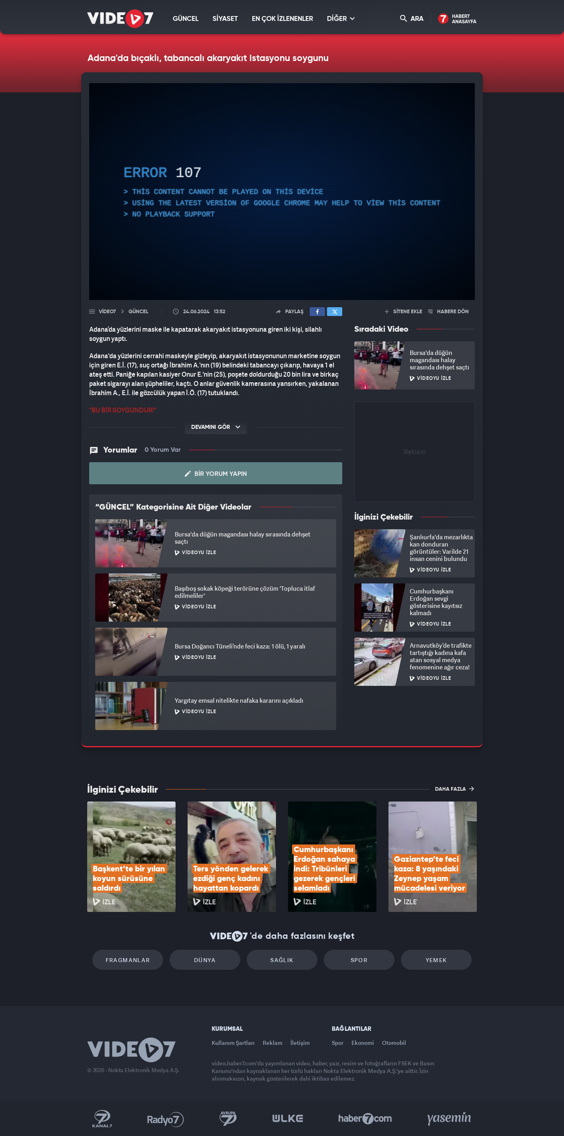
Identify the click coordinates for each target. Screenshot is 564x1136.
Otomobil (394, 1042)
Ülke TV (287, 1119)
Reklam (272, 1042)
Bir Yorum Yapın (216, 474)
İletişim (300, 1042)
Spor (359, 960)
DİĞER (341, 18)
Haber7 (365, 1119)
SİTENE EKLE (403, 311)
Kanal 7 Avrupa (228, 1119)
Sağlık (281, 960)
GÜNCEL (185, 19)
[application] (282, 191)
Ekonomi (362, 1042)
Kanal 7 (102, 1119)
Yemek (436, 960)
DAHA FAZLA (454, 788)
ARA (411, 18)
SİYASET (225, 19)
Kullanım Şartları (233, 1042)
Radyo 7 (165, 1119)
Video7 (107, 311)
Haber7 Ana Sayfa (457, 19)
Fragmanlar (128, 960)
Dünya (205, 960)
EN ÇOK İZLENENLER (282, 19)
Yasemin (449, 1119)
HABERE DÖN (448, 311)
